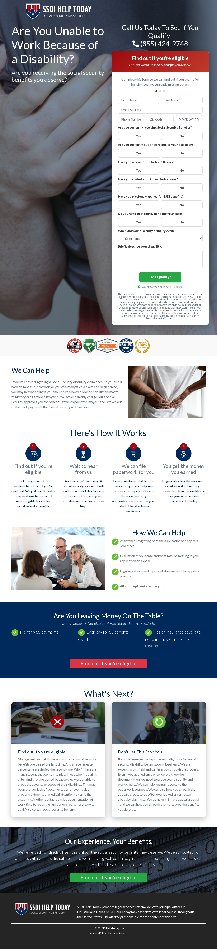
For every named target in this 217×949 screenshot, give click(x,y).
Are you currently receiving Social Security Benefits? (155, 127)
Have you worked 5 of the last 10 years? (146, 162)
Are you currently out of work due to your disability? (155, 144)
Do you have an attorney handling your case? (150, 213)
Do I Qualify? (160, 277)
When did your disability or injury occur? (146, 231)
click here (168, 318)
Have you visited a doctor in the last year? (148, 179)
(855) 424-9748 (160, 44)
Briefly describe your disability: (140, 246)
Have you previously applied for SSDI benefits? (150, 196)
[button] (108, 663)
